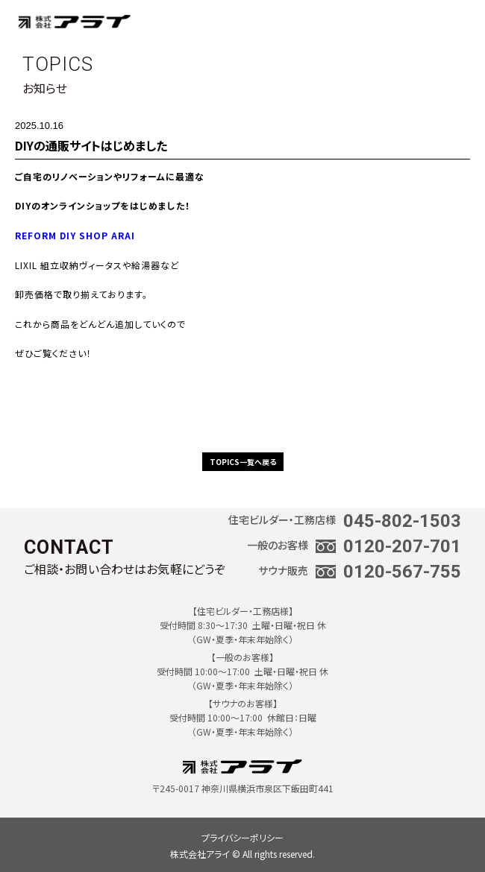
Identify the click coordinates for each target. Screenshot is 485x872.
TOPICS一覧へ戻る (243, 461)
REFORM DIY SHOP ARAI (75, 235)
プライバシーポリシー (242, 837)
